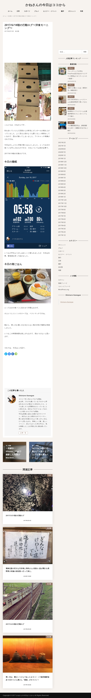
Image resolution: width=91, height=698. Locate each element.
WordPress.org (63, 290)
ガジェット (62, 245)
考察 (59, 270)
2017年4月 (62, 225)
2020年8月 (62, 149)
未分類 (17, 31)
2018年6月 (62, 181)
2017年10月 (62, 206)
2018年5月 (62, 184)
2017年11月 (62, 203)
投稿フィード (62, 283)
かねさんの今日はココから (45, 5)
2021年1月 (62, 146)
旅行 (59, 257)
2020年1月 (62, 155)
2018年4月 (62, 187)
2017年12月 (62, 200)
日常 (59, 261)
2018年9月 (62, 171)
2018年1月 (62, 197)
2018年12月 (62, 162)
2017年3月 (62, 229)
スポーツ (61, 251)
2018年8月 (62, 174)
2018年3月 (62, 190)
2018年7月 (62, 178)
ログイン (61, 280)
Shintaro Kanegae (66, 302)
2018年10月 (62, 168)
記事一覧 (23, 433)
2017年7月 (62, 216)
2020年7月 (62, 152)
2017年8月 (62, 213)
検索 (85, 52)
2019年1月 (62, 158)
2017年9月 (62, 210)
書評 (59, 264)
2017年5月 (62, 222)
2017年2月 (62, 232)
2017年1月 (62, 235)
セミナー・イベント (65, 254)
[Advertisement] (28, 47)
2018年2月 (62, 194)
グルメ (60, 248)
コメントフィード (64, 286)
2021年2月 (62, 142)
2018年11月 (62, 165)
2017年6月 (62, 219)
